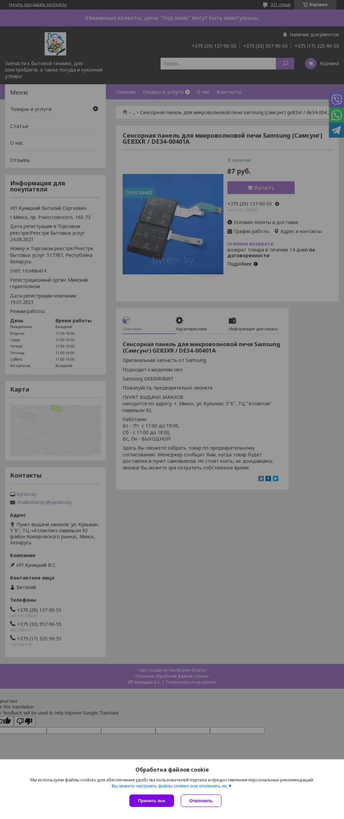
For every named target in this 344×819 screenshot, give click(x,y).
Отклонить (201, 800)
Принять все (151, 800)
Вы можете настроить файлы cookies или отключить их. (170, 785)
